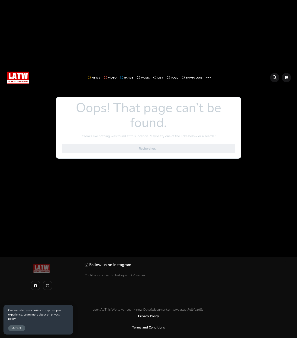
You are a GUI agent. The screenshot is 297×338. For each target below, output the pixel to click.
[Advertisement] (148, 35)
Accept (16, 328)
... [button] (209, 77)
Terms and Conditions (148, 327)
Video (110, 77)
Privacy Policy (148, 316)
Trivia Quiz (192, 77)
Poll (172, 77)
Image (126, 77)
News (94, 77)
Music (143, 77)
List (158, 77)
